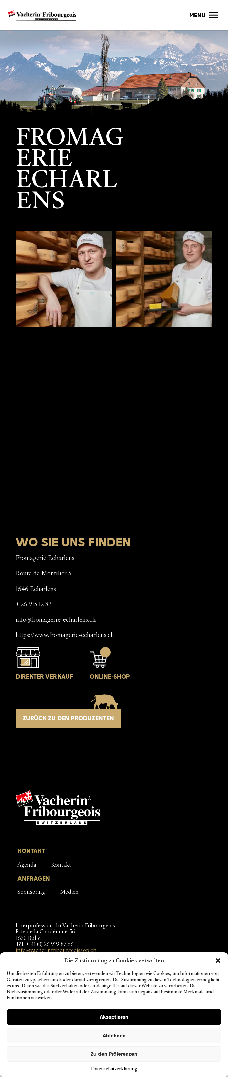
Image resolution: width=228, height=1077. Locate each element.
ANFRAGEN (33, 878)
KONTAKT (31, 851)
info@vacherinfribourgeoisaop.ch (56, 950)
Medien (69, 892)
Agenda (26, 865)
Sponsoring (31, 892)
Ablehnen (114, 1035)
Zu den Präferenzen (114, 1054)
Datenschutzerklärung (114, 1069)
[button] (218, 960)
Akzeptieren (114, 1017)
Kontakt (61, 865)
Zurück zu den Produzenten (68, 718)
